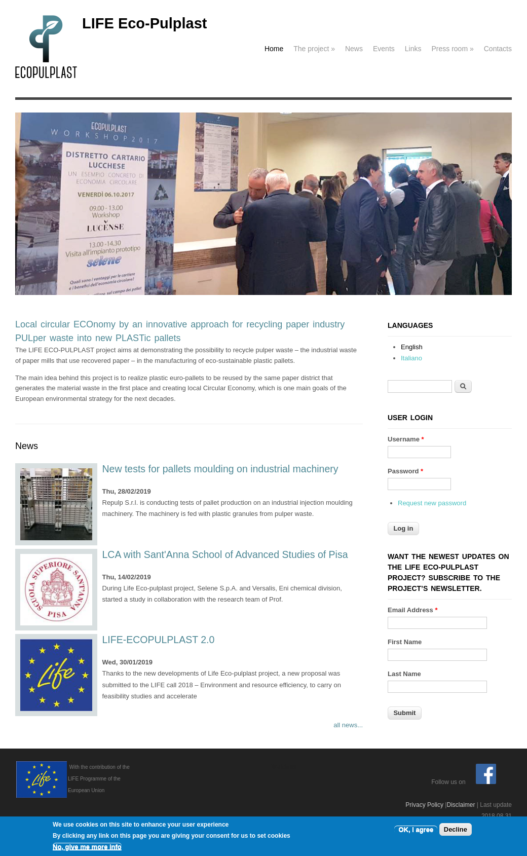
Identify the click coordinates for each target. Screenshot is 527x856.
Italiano (411, 358)
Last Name (404, 674)
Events (384, 49)
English (412, 347)
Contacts (498, 49)
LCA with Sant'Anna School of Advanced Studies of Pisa (225, 554)
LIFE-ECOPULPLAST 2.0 (158, 639)
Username (406, 439)
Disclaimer (460, 804)
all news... (348, 725)
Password (405, 471)
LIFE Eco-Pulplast (144, 23)
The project (314, 49)
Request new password (432, 503)
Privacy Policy (424, 804)
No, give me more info (87, 847)
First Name (405, 642)
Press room (452, 49)
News (354, 49)
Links (413, 49)
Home (274, 49)
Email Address (413, 610)
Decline (455, 830)
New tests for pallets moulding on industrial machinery (220, 468)
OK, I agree (415, 830)
